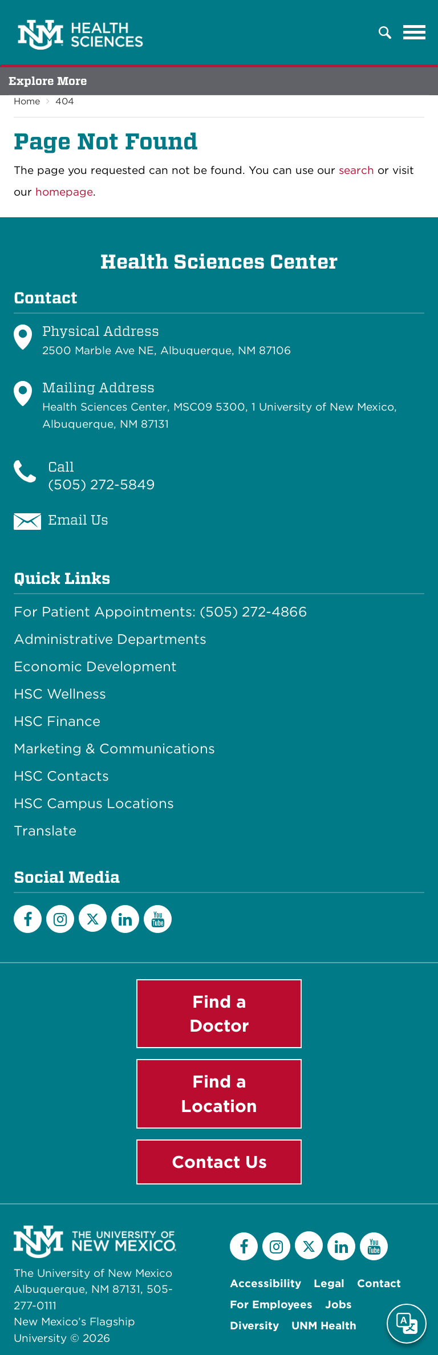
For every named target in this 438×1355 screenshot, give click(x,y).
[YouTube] (158, 919)
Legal (329, 1283)
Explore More (48, 81)
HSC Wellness (60, 694)
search (356, 170)
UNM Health (323, 1325)
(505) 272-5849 (101, 484)
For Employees (271, 1304)
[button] (385, 32)
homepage (64, 191)
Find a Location (219, 1093)
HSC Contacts (61, 776)
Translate (45, 831)
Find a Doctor (219, 1013)
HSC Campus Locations (94, 803)
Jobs (338, 1304)
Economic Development (95, 667)
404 (64, 101)
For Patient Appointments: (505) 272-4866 (160, 612)
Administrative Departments (110, 639)
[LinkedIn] (125, 919)
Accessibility (265, 1283)
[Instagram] (60, 919)
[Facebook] (28, 919)
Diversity (254, 1325)
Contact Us (219, 1161)
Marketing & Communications (114, 749)
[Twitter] (93, 918)
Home (27, 101)
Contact (379, 1283)
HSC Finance (57, 721)
